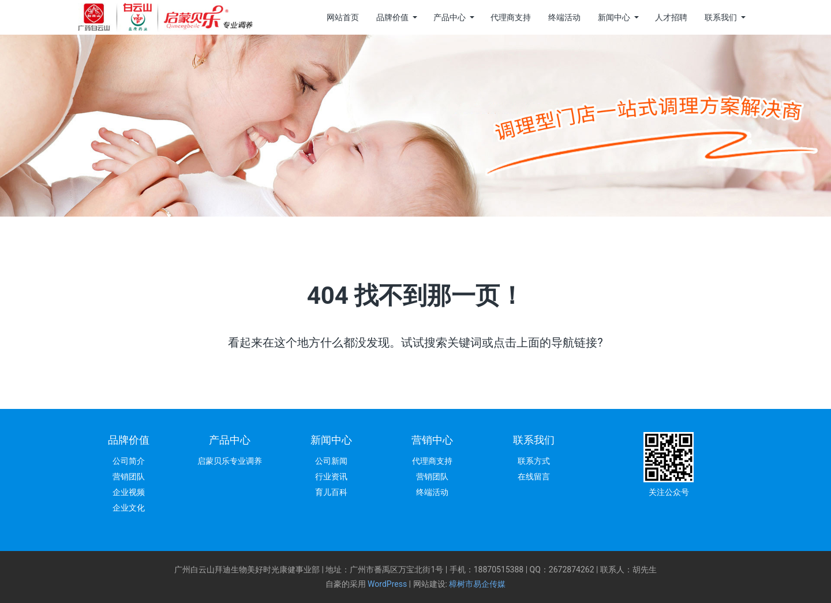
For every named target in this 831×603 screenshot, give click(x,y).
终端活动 (564, 17)
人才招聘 (671, 17)
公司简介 (129, 461)
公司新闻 (331, 461)
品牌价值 (392, 17)
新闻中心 (614, 17)
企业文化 (129, 507)
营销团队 (129, 476)
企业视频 (129, 492)
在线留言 (534, 476)
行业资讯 (331, 476)
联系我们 (721, 17)
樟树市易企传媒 (477, 584)
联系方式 (534, 461)
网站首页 (343, 17)
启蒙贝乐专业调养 (229, 461)
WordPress (387, 584)
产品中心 (449, 17)
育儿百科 (331, 492)
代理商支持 (511, 17)
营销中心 (432, 440)
